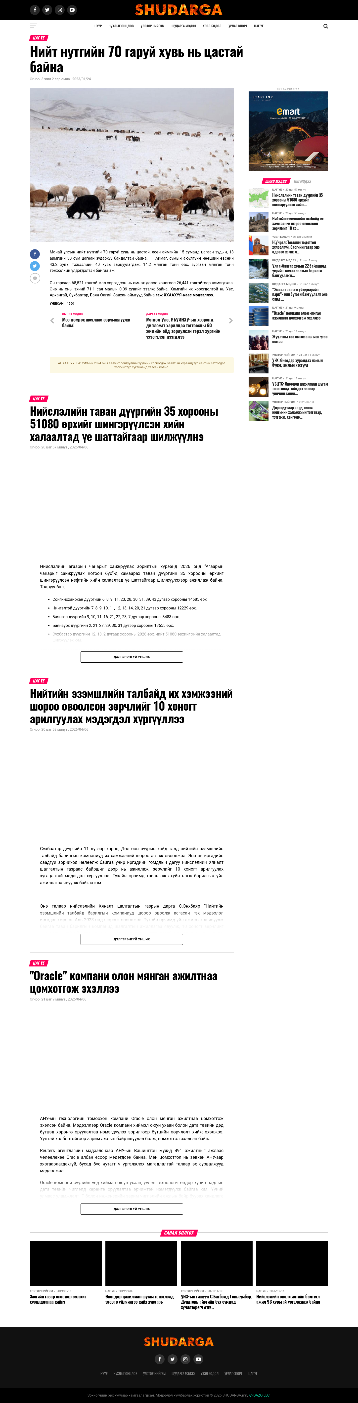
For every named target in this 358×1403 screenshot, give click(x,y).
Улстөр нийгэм (153, 26)
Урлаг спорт (237, 26)
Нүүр (98, 26)
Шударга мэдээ (184, 26)
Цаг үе (259, 26)
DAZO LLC (259, 1395)
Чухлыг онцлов (121, 26)
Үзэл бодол (212, 26)
